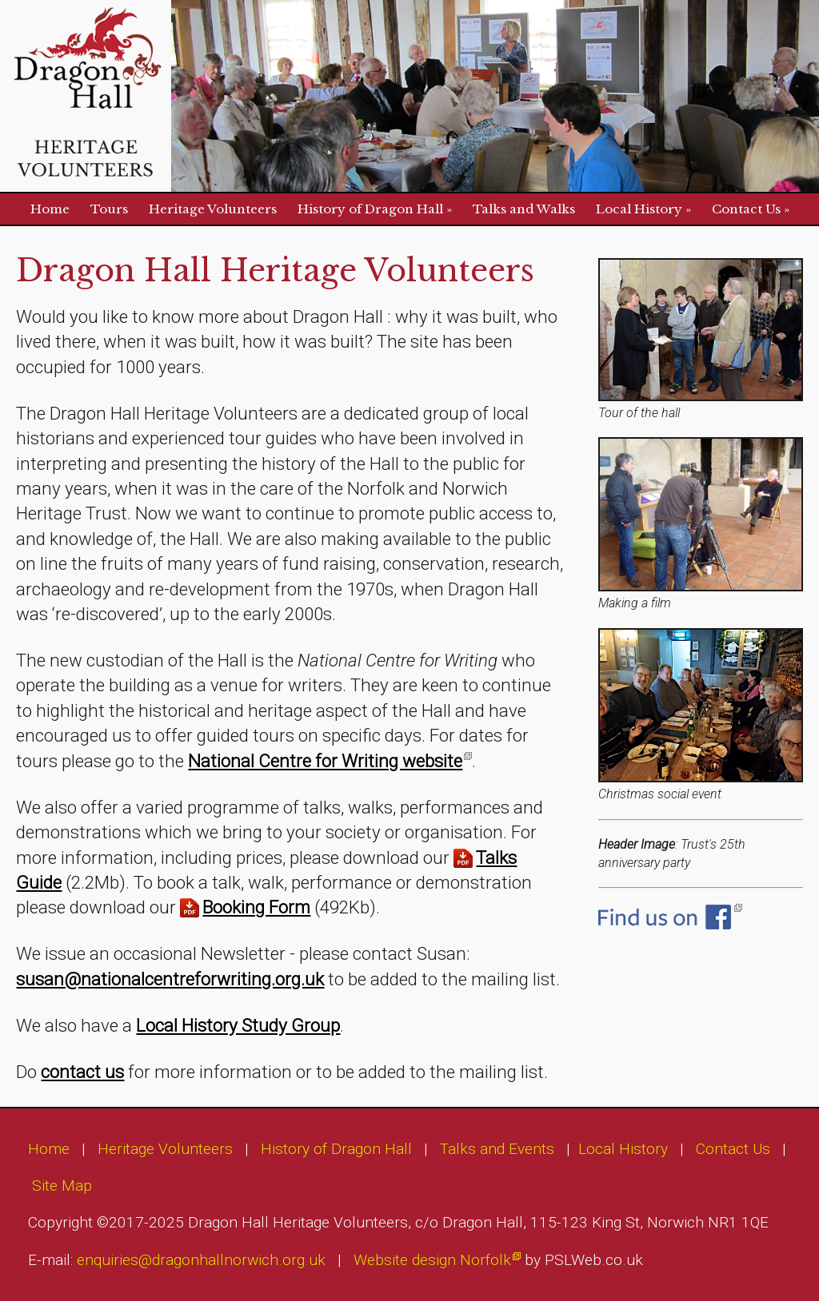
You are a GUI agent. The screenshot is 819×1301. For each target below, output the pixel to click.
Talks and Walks (524, 209)
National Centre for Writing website (325, 760)
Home (50, 209)
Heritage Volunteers (213, 209)
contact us (82, 1071)
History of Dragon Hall (370, 209)
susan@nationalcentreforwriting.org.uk (170, 979)
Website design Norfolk (432, 1260)
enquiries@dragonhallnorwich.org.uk (201, 1260)
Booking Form (256, 907)
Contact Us (746, 209)
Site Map (62, 1185)
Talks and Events (497, 1149)
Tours (109, 209)
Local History (639, 209)
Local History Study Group (238, 1025)
